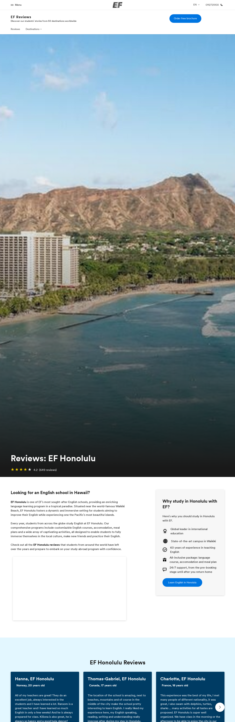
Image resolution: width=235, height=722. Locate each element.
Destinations (32, 29)
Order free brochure (185, 18)
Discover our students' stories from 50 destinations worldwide (43, 20)
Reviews (15, 29)
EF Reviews (21, 17)
